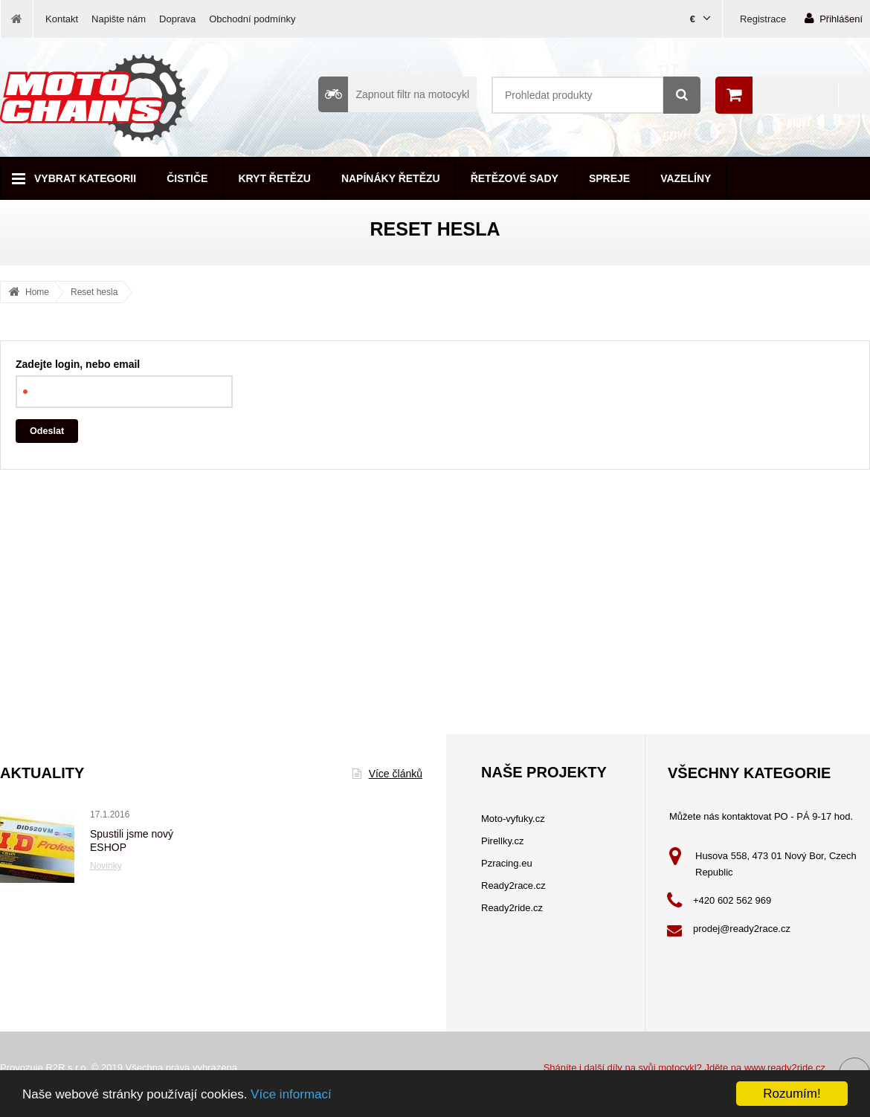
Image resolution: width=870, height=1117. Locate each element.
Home (37, 292)
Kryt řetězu (274, 178)
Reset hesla (94, 292)
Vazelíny (685, 178)
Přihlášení (834, 18)
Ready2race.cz (513, 885)
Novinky (106, 866)
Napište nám (118, 19)
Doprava (177, 19)
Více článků (387, 774)
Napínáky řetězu (390, 178)
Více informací (291, 1094)
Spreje (609, 178)
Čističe (187, 178)
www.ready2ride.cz (784, 1067)
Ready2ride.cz (512, 907)
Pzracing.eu (506, 863)
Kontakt (61, 19)
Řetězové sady (514, 178)
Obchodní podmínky (252, 19)
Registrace (763, 19)
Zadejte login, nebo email (78, 364)
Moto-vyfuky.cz (513, 818)
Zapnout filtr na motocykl (393, 94)
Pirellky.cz (502, 840)
